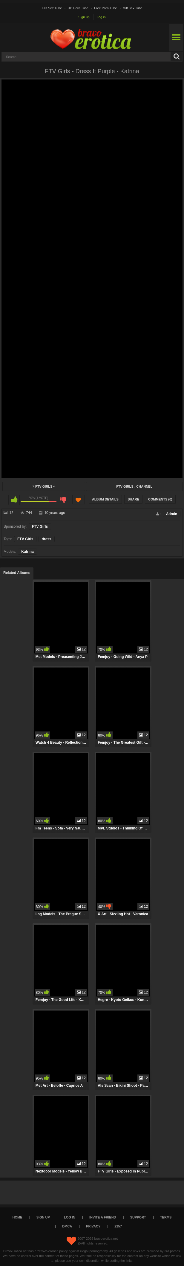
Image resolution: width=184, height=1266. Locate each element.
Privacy (93, 1226)
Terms (166, 1217)
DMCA (67, 1226)
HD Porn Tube (78, 8)
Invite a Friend (102, 1217)
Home (17, 1217)
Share (133, 499)
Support (138, 1217)
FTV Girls (44, 486)
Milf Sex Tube (133, 8)
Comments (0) (160, 499)
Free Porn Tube (105, 8)
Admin (171, 514)
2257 (118, 1226)
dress (46, 539)
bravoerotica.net (106, 1238)
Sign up (83, 17)
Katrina (27, 551)
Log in (101, 17)
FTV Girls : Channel (134, 486)
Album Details (105, 499)
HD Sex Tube (52, 8)
